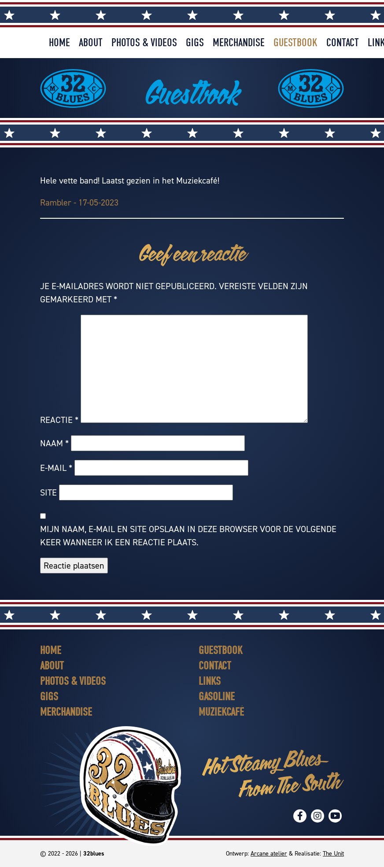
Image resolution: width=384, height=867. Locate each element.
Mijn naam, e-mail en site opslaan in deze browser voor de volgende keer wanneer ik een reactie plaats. (188, 535)
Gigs (195, 42)
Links (210, 681)
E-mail (56, 468)
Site (48, 492)
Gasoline (217, 696)
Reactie (59, 420)
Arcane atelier (269, 853)
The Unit (333, 853)
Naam (54, 443)
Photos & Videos (144, 42)
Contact (342, 42)
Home (59, 42)
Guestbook (295, 42)
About (91, 42)
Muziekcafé (221, 711)
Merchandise (239, 42)
